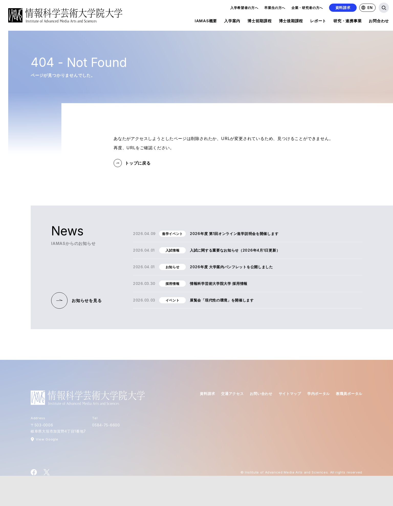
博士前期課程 (259, 21)
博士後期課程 (291, 21)
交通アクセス (232, 393)
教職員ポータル (349, 393)
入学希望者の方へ (244, 8)
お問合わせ (379, 21)
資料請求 (343, 7)
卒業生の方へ (274, 8)
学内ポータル (318, 393)
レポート (318, 21)
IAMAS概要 (206, 21)
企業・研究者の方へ (307, 8)
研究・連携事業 (347, 21)
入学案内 (232, 21)
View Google (47, 439)
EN (367, 7)
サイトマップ (290, 393)
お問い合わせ (261, 393)
